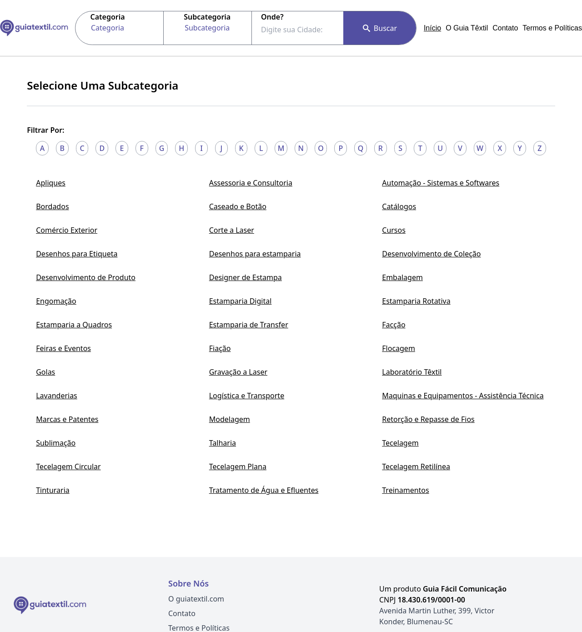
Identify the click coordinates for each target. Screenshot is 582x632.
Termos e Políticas (552, 28)
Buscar (380, 28)
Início (432, 28)
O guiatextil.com (196, 599)
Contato (505, 28)
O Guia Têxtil (467, 28)
